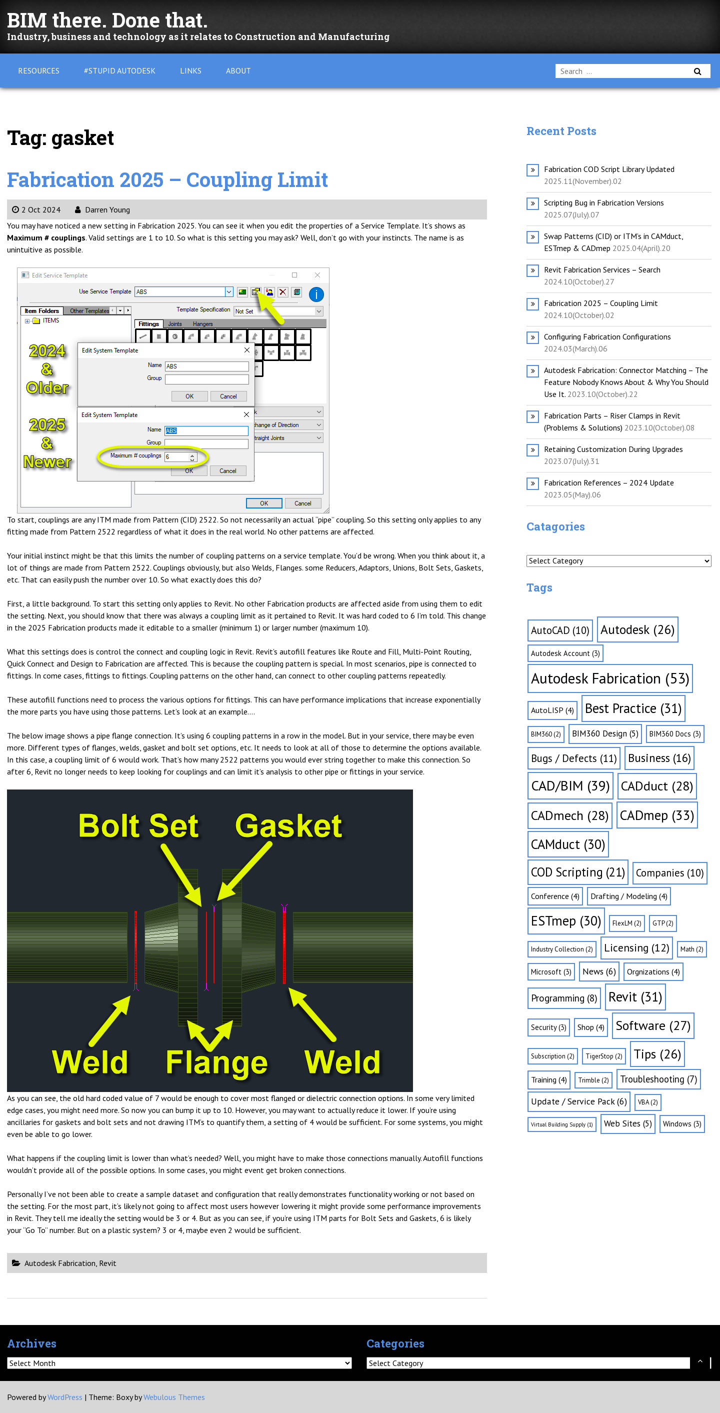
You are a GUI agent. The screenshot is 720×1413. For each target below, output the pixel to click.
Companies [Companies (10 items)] (670, 873)
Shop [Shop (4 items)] (591, 1027)
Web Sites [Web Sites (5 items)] (628, 1123)
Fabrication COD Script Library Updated (609, 169)
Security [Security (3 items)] (548, 1027)
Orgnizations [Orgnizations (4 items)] (653, 971)
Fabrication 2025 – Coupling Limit (167, 179)
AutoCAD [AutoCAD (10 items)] (560, 630)
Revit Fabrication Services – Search (602, 269)
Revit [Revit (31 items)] (635, 996)
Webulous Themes (174, 1397)
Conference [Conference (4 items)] (555, 896)
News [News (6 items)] (599, 971)
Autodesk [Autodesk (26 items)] (637, 629)
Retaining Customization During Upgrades (613, 449)
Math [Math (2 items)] (692, 949)
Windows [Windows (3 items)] (682, 1123)
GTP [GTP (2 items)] (663, 923)
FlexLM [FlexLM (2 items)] (627, 923)
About (238, 71)
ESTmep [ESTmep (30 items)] (566, 920)
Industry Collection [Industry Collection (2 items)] (562, 949)
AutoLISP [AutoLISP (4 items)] (552, 710)
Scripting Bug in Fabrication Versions (604, 203)
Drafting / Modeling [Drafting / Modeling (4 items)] (629, 896)
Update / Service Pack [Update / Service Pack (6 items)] (579, 1101)
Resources (39, 71)
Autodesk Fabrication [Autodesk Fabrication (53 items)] (610, 678)
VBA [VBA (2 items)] (648, 1102)
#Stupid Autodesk (120, 71)
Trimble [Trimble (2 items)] (593, 1080)
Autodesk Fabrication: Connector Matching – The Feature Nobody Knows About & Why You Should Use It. (626, 382)
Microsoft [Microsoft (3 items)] (551, 971)
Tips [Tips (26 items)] (658, 1054)
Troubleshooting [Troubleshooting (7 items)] (659, 1079)
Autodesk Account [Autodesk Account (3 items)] (565, 653)
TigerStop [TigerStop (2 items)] (604, 1056)
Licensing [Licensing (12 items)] (637, 947)
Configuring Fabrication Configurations (607, 337)
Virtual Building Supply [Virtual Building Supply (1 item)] (562, 1124)
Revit (107, 1263)
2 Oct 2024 (36, 209)
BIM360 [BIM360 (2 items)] (546, 734)
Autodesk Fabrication (60, 1263)
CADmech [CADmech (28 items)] (570, 815)
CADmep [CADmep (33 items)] (657, 815)
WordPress (65, 1397)
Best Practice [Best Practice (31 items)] (633, 708)
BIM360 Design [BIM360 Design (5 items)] (605, 733)
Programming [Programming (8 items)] (564, 998)
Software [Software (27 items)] (653, 1025)
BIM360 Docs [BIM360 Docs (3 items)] (675, 733)
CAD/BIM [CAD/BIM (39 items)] (570, 785)
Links (191, 71)
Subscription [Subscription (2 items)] (552, 1056)
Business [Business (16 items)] (659, 757)
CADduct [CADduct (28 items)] (657, 786)
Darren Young (102, 209)
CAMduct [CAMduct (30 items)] (568, 844)
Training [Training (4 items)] (549, 1079)
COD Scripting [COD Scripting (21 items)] (578, 872)
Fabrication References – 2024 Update (609, 483)
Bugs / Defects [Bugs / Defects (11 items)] (574, 758)
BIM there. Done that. (107, 19)
